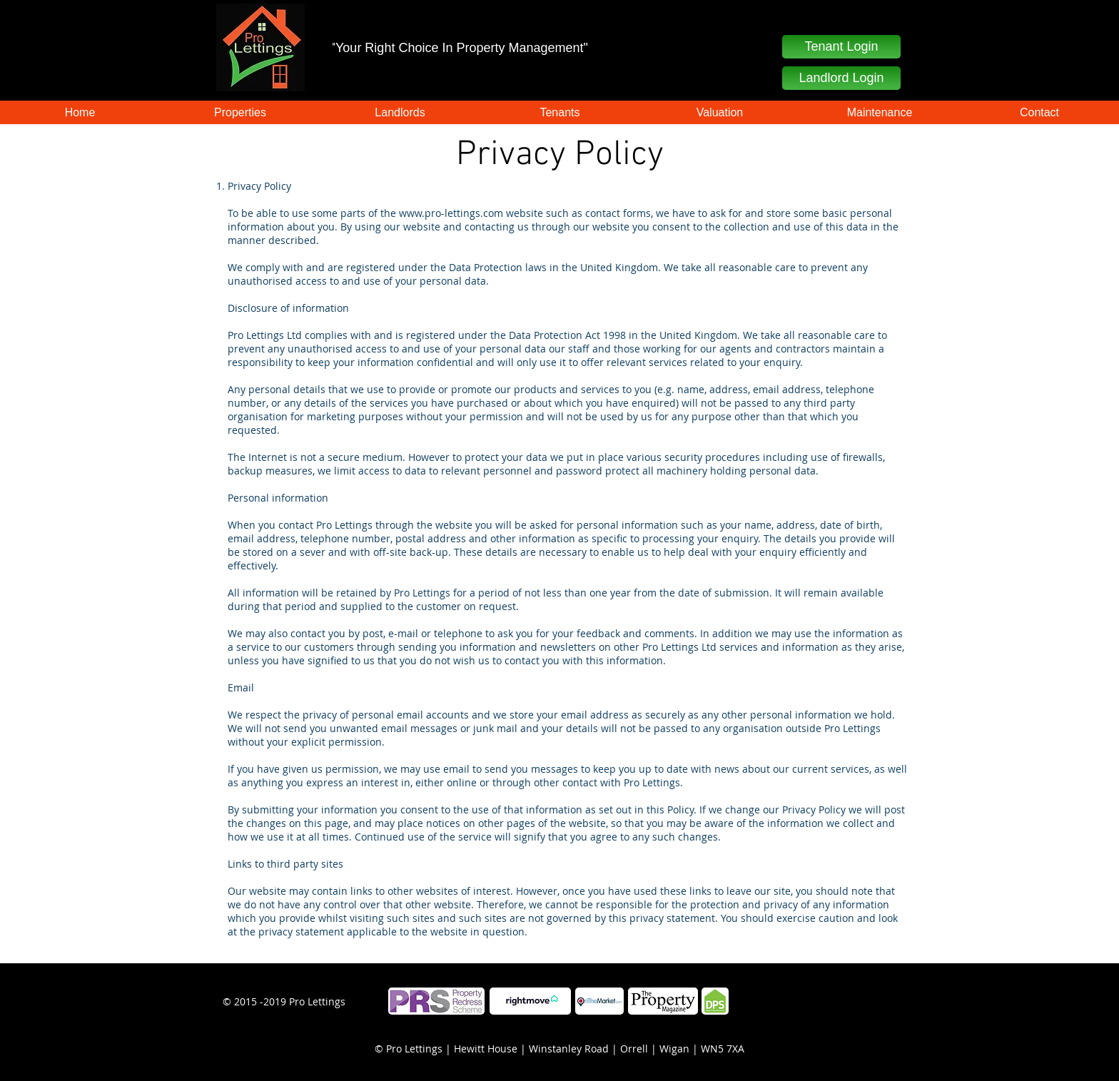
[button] (841, 47)
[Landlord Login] (841, 78)
